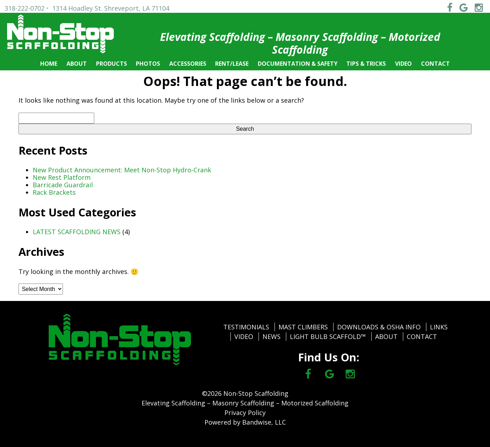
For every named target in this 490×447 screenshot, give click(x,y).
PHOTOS (148, 64)
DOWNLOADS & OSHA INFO (379, 327)
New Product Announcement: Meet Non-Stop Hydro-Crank (122, 170)
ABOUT (76, 64)
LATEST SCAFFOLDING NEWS (77, 231)
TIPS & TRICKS (366, 64)
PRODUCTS (111, 64)
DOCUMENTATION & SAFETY (297, 64)
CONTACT (435, 64)
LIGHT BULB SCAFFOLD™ (328, 336)
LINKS (439, 327)
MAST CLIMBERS (303, 327)
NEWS (271, 336)
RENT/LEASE (232, 64)
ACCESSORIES (187, 64)
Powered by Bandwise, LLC (245, 422)
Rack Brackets (54, 192)
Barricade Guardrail (63, 185)
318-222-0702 (24, 8)
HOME (48, 64)
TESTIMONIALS (246, 327)
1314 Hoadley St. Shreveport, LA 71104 (110, 8)
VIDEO (403, 64)
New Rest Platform (62, 177)
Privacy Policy (245, 412)
